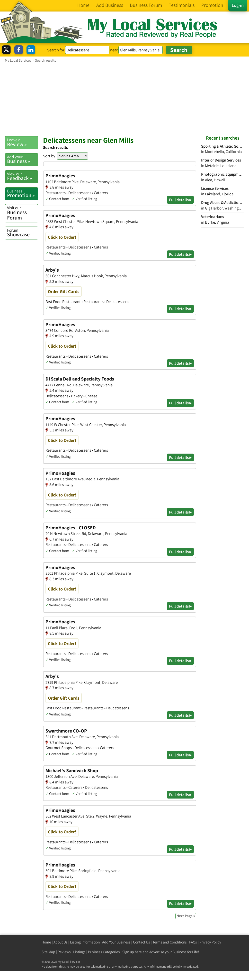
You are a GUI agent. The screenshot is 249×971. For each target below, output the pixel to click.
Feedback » (22, 176)
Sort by (49, 156)
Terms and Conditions (169, 942)
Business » (22, 159)
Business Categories (104, 952)
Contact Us (141, 942)
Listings (79, 952)
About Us (60, 942)
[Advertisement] (124, 99)
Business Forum (22, 213)
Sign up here (132, 952)
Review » (22, 142)
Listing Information (85, 942)
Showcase (22, 232)
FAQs (193, 942)
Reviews (64, 952)
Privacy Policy (210, 942)
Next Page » (186, 915)
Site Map (48, 952)
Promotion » (22, 193)
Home (46, 942)
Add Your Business (116, 942)
